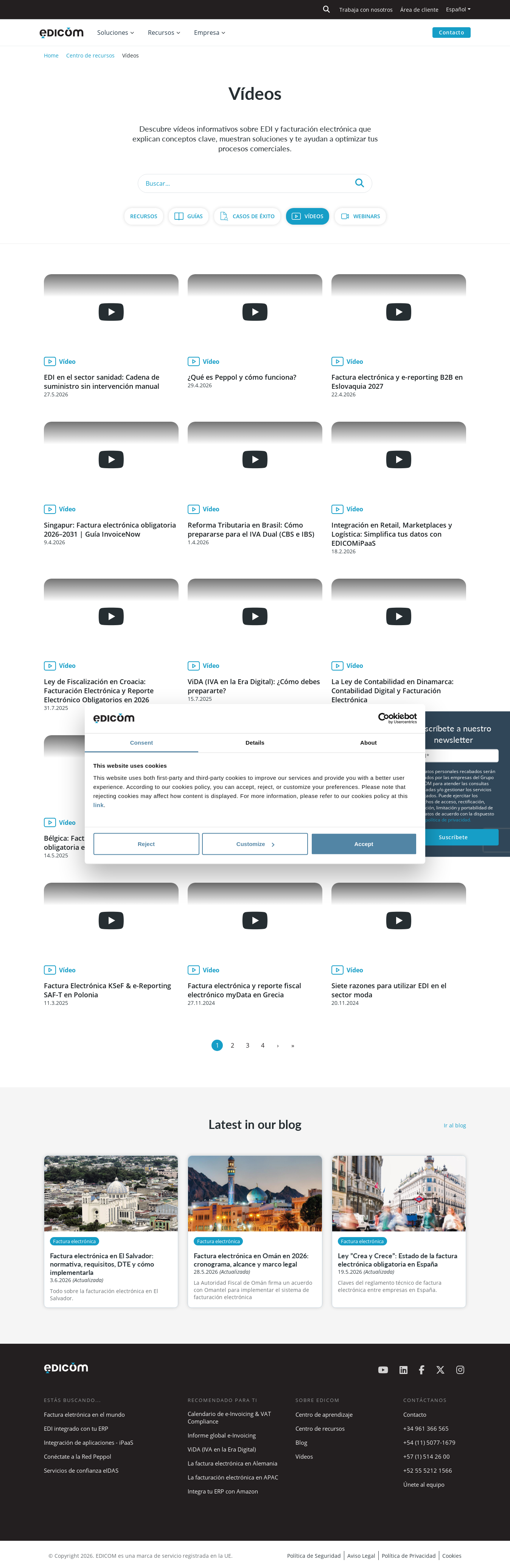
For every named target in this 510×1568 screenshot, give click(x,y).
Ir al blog (455, 1125)
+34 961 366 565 (426, 1428)
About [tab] (368, 742)
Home (51, 55)
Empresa (206, 32)
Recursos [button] (161, 32)
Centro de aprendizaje (324, 1414)
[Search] (255, 183)
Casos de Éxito (254, 216)
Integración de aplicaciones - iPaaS (88, 1442)
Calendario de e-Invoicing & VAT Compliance (229, 1417)
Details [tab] (255, 742)
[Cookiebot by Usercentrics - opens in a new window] (384, 718)
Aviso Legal (361, 1555)
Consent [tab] (141, 742)
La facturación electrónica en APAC (233, 1477)
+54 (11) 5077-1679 (429, 1442)
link (98, 804)
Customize (255, 844)
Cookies (452, 1555)
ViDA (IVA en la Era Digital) (222, 1449)
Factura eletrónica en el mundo (84, 1414)
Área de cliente (419, 9)
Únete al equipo (424, 1484)
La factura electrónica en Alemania (232, 1463)
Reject (146, 844)
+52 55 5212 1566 (427, 1470)
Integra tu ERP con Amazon (223, 1491)
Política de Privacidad (409, 1555)
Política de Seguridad (314, 1555)
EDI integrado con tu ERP (76, 1428)
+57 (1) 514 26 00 (426, 1456)
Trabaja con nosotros (366, 9)
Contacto (451, 32)
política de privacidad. (448, 820)
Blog (301, 1442)
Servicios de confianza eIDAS (81, 1470)
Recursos (143, 216)
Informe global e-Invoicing (222, 1435)
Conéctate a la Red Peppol (77, 1456)
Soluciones (112, 32)
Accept (363, 844)
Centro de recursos (90, 55)
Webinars (366, 216)
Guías (195, 216)
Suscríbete (453, 837)
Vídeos (314, 216)
